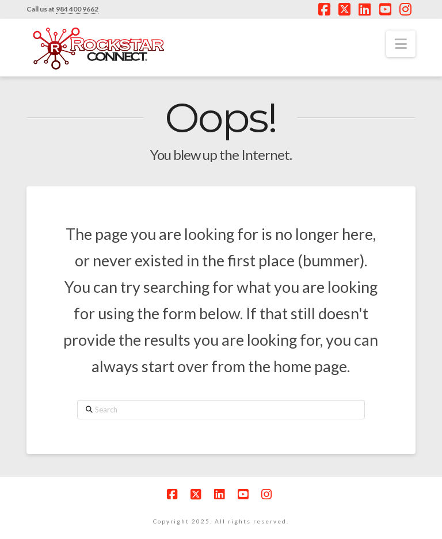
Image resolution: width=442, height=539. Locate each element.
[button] (401, 43)
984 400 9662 (77, 9)
